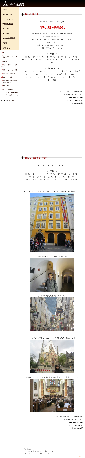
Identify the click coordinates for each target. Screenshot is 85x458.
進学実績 (5, 33)
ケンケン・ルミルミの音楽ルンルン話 (11, 94)
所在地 (4, 43)
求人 (5, 52)
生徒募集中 (6, 86)
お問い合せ (6, 48)
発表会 (5, 61)
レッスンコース (7, 19)
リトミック (6, 29)
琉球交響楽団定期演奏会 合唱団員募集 (9, 81)
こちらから (10, 100)
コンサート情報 (7, 77)
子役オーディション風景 (10, 70)
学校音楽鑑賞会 (7, 24)
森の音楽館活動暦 (8, 38)
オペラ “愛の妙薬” (8, 89)
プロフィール (7, 14)
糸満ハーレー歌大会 (9, 73)
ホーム (4, 9)
